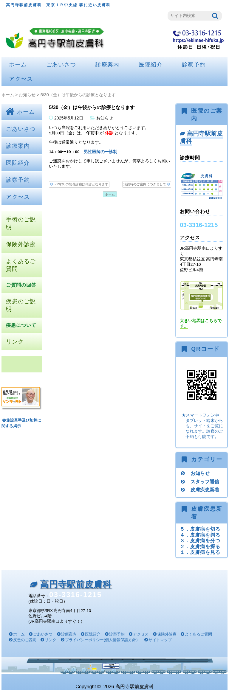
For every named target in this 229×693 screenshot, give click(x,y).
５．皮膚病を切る (200, 529)
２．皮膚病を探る (200, 546)
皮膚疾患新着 (205, 489)
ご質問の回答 (21, 285)
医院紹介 (151, 64)
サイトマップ (160, 640)
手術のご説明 (21, 223)
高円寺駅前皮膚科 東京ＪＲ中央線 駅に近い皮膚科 (58, 5)
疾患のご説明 (21, 305)
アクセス (21, 79)
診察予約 (194, 64)
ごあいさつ (61, 64)
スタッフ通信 (205, 481)
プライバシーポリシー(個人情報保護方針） (102, 640)
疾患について (21, 325)
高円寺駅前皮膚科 (201, 137)
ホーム (18, 64)
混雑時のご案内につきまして (146, 184)
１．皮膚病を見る (200, 552)
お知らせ (27, 94)
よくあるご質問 (21, 265)
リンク (15, 341)
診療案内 (107, 64)
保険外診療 (21, 244)
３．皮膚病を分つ (200, 540)
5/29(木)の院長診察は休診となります (79, 184)
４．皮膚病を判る (200, 534)
